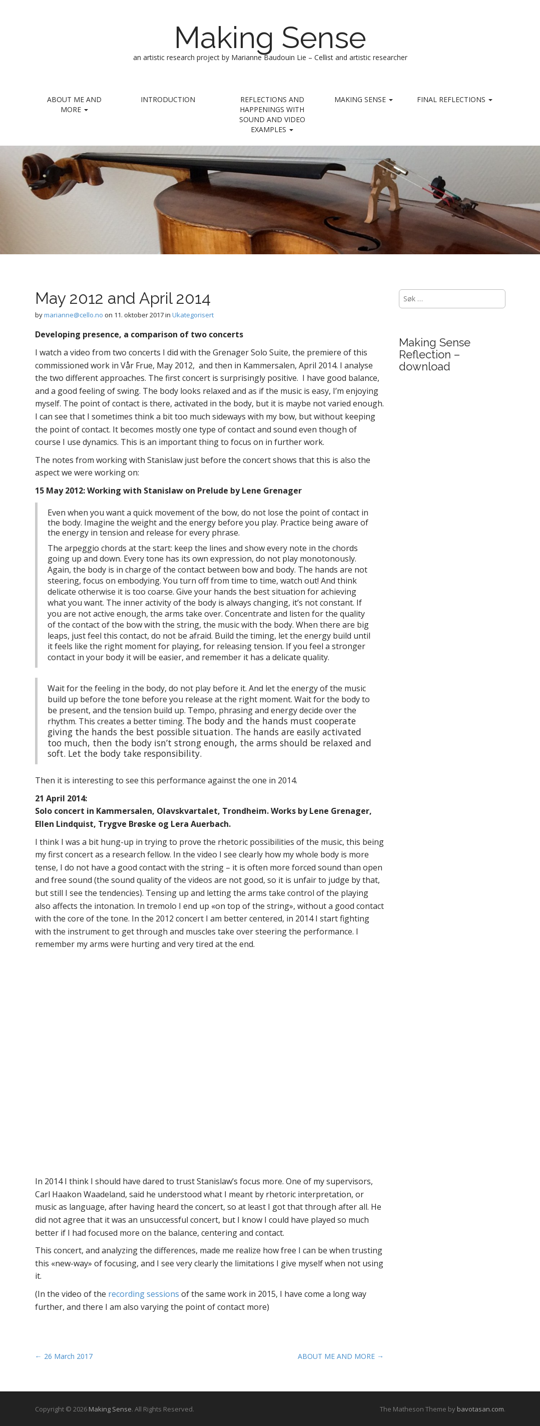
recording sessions (143, 1293)
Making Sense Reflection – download (434, 354)
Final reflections (454, 99)
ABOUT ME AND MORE (74, 104)
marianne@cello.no (73, 314)
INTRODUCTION (168, 99)
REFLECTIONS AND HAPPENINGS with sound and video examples (272, 114)
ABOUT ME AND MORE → (341, 1356)
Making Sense (270, 37)
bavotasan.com (480, 1408)
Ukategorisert (193, 314)
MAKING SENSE (363, 99)
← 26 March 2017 (64, 1356)
